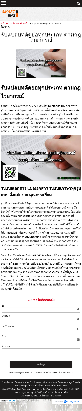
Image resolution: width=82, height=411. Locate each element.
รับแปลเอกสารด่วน (59, 392)
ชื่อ (3, 306)
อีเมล (4, 336)
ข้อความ (6, 346)
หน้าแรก (4, 23)
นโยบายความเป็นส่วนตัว (57, 373)
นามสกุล (6, 316)
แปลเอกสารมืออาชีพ (20, 23)
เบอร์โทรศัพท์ (8, 326)
